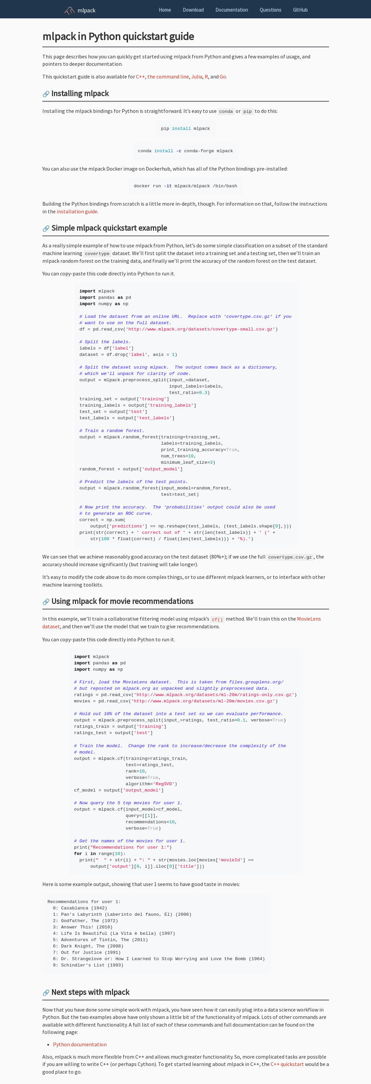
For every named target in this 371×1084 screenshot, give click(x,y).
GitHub (300, 10)
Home (165, 10)
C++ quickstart (287, 1064)
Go (223, 76)
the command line (168, 76)
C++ (140, 76)
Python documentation (80, 1044)
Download (193, 10)
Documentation (231, 10)
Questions (270, 10)
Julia (196, 76)
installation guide (77, 211)
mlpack (87, 10)
